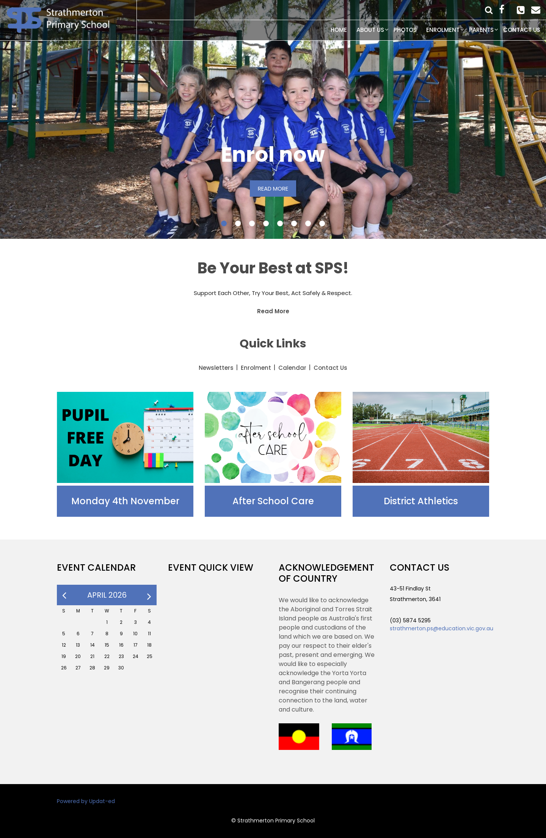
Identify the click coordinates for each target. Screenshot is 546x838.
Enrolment (443, 30)
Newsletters (216, 368)
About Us (370, 30)
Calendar (292, 368)
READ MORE (273, 189)
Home (339, 30)
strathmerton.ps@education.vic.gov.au (441, 628)
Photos (405, 30)
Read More (273, 311)
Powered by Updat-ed (86, 801)
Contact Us (521, 30)
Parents (481, 30)
